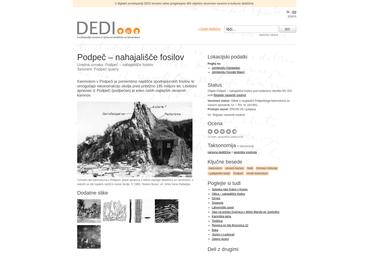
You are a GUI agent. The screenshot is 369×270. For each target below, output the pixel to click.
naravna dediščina (219, 152)
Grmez (216, 198)
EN (294, 12)
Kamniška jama (221, 216)
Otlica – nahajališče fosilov (228, 194)
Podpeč (238, 173)
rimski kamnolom (257, 173)
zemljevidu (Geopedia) (226, 68)
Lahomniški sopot (223, 207)
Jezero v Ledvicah (223, 234)
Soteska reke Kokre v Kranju (230, 189)
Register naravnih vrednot (229, 95)
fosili (250, 168)
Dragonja (217, 202)
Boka (215, 230)
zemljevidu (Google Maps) (228, 72)
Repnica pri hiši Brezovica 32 (230, 225)
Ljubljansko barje (219, 173)
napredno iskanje (268, 34)
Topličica (217, 221)
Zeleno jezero (220, 239)
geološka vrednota (245, 152)
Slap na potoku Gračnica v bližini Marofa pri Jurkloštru (245, 212)
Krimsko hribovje (267, 168)
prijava (292, 16)
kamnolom (215, 168)
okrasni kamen (234, 168)
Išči (287, 29)
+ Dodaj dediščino (209, 29)
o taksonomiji (245, 146)
